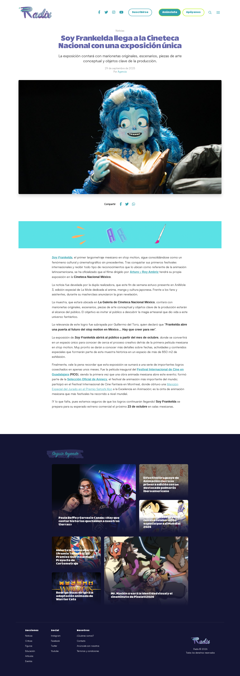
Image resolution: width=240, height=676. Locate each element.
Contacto (81, 641)
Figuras (28, 646)
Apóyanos (193, 12)
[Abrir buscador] (210, 12)
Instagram (55, 635)
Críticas (28, 641)
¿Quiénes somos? (85, 635)
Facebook (55, 641)
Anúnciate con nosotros (88, 646)
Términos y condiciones (88, 651)
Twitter (54, 646)
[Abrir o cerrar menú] (218, 12)
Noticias (28, 635)
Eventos (28, 661)
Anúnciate (169, 12)
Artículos (29, 656)
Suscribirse (140, 12)
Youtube (54, 651)
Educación (30, 651)
